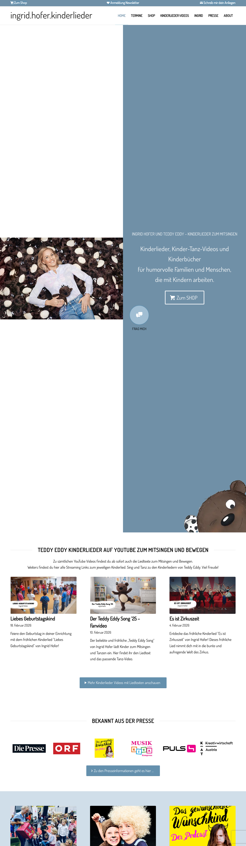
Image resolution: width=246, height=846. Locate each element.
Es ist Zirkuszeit (184, 618)
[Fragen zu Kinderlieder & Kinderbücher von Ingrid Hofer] (139, 315)
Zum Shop (20, 3)
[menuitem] (121, 15)
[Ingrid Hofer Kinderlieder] (51, 16)
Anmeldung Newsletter (124, 3)
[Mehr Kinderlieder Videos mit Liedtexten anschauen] (123, 682)
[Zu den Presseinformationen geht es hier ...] (123, 770)
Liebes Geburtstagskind (32, 618)
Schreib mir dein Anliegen (219, 3)
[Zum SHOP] (184, 297)
